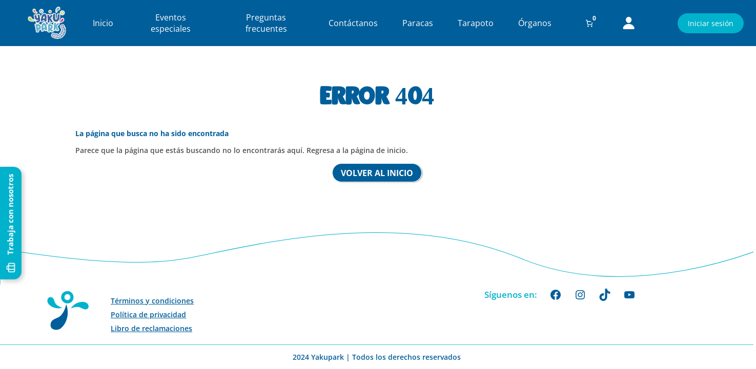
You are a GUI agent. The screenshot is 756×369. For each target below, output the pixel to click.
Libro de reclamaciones (151, 328)
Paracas (417, 23)
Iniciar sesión (710, 23)
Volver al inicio (377, 173)
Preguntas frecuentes (266, 23)
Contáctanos (353, 23)
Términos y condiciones (152, 301)
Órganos (534, 23)
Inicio (103, 23)
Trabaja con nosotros (10, 185)
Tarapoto (476, 23)
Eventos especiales (171, 23)
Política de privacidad (148, 314)
